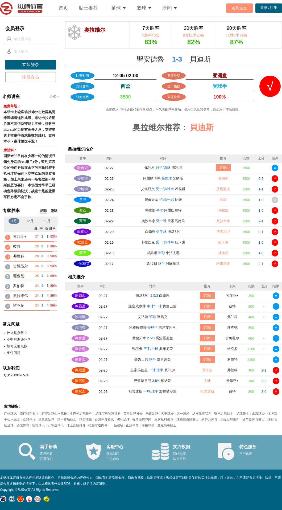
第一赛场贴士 (66, 419)
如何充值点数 (17, 346)
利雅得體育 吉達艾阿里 (152, 327)
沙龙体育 (22, 425)
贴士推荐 (88, 8)
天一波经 (183, 413)
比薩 (223, 200)
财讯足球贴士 (223, 413)
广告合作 (112, 459)
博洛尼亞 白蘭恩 (152, 295)
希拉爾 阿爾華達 (163, 264)
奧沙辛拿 (223, 221)
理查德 (232, 327)
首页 (63, 8)
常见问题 (46, 453)
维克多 (232, 349)
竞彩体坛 (29, 419)
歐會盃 (82, 168)
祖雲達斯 (207, 391)
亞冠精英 (83, 264)
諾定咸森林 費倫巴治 (152, 306)
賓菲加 (207, 370)
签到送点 (239, 8)
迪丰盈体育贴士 (253, 419)
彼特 (232, 306)
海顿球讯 (148, 425)
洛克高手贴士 (166, 425)
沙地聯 (82, 178)
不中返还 (245, 453)
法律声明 (179, 459)
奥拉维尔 (20, 295)
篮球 (141, 8)
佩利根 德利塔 (163, 168)
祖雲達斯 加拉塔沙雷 (152, 391)
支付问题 (13, 353)
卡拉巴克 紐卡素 (163, 242)
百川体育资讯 (104, 419)
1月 (13, 221)
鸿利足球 (123, 419)
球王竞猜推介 (76, 425)
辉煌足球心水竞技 (54, 413)
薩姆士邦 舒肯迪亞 (152, 359)
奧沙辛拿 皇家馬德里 (163, 221)
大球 (207, 381)
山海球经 (258, 413)
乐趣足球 (152, 413)
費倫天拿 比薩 (163, 200)
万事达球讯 (56, 425)
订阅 (223, 168)
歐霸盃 (82, 232)
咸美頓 (223, 253)
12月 (30, 221)
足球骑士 (242, 413)
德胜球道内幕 (97, 425)
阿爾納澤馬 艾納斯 (163, 178)
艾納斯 (223, 178)
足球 (116, 8)
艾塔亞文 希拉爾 (163, 189)
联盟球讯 (85, 419)
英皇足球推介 (133, 413)
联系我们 (46, 459)
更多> (54, 97)
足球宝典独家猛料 (108, 413)
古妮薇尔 (232, 338)
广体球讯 (10, 413)
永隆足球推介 (229, 419)
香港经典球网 (141, 419)
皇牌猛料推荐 (163, 419)
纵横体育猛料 (202, 413)
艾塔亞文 (223, 189)
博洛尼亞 (223, 232)
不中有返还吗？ (19, 339)
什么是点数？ (17, 333)
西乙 (82, 210)
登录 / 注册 (268, 8)
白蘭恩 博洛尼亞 (163, 232)
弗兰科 (232, 317)
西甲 (82, 221)
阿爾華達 (223, 264)
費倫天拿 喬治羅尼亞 (152, 338)
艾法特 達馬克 (152, 317)
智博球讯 (38, 425)
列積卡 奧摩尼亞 (152, 349)
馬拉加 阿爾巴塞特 (163, 210)
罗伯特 (232, 359)
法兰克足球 (46, 419)
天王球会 (167, 413)
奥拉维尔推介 (80, 149)
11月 (46, 221)
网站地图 (179, 453)
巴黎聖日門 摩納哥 (152, 381)
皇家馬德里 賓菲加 (152, 370)
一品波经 (116, 425)
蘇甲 (82, 253)
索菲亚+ (232, 295)
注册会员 (30, 77)
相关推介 (76, 277)
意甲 (82, 200)
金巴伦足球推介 (81, 413)
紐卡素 (223, 242)
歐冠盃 (82, 242)
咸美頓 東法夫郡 (163, 253)
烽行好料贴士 (29, 413)
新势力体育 (209, 419)
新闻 (167, 8)
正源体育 (132, 425)
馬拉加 (223, 210)
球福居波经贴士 (187, 419)
